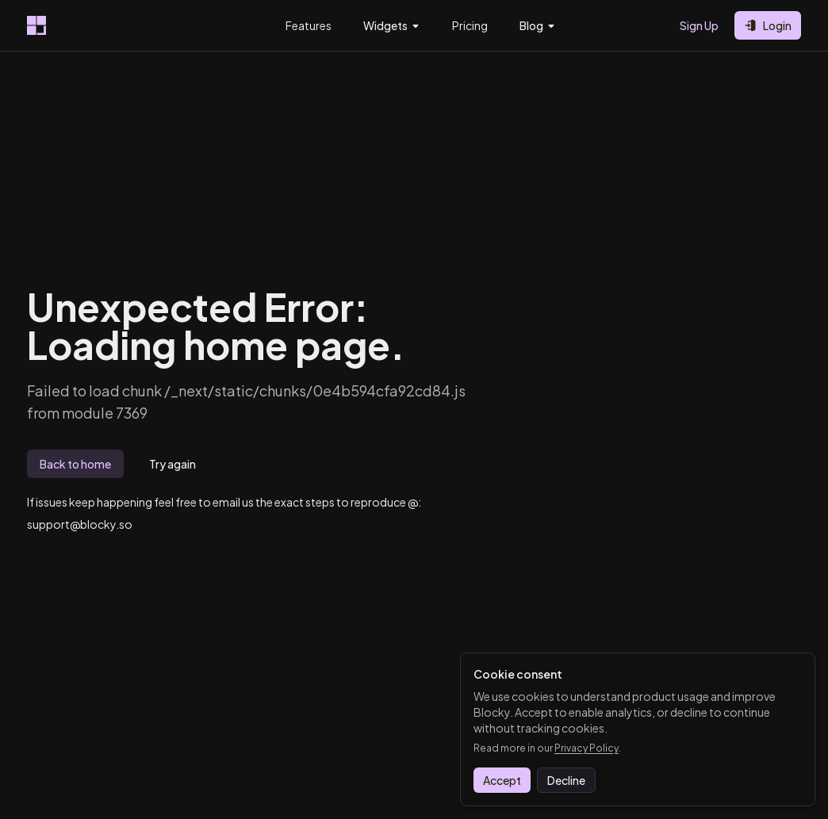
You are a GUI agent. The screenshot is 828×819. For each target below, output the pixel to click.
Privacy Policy (586, 748)
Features (309, 25)
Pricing (470, 25)
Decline (566, 780)
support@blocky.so (79, 524)
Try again (172, 464)
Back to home (75, 464)
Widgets (391, 25)
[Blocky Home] (36, 25)
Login (768, 25)
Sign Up (699, 25)
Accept (502, 780)
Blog (537, 25)
